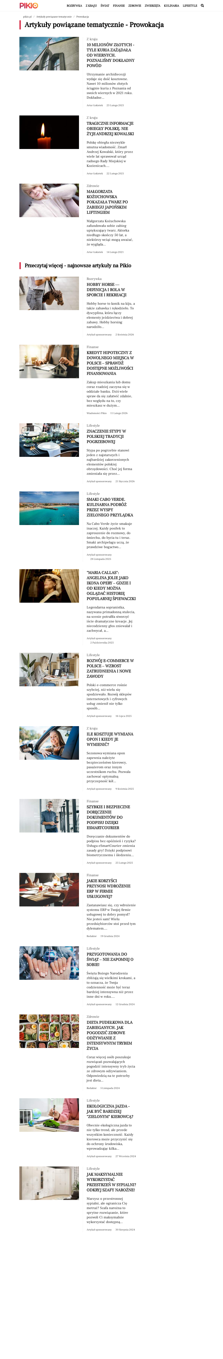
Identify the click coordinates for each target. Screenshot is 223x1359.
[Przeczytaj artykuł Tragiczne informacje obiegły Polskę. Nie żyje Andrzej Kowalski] (78, 145)
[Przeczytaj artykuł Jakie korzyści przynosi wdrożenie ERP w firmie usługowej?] (78, 906)
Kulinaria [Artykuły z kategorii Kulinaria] (171, 6)
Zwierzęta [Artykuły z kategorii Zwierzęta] (152, 6)
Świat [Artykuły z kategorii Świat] (105, 6)
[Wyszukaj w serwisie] (202, 6)
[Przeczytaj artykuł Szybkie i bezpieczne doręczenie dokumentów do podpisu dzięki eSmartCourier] (78, 832)
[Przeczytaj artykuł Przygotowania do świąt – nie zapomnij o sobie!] (78, 976)
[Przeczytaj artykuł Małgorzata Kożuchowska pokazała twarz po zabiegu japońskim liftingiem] (78, 219)
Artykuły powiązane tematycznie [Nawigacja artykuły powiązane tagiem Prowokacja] (54, 16)
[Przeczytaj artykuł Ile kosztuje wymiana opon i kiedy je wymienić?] (78, 759)
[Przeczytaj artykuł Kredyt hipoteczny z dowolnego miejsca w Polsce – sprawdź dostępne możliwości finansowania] (78, 380)
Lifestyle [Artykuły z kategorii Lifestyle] (190, 6)
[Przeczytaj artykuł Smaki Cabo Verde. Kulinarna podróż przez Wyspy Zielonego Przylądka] (78, 526)
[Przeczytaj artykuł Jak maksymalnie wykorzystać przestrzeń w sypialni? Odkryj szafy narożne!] (78, 1199)
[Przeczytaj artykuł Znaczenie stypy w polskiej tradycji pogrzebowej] (78, 453)
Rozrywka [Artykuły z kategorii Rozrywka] (74, 6)
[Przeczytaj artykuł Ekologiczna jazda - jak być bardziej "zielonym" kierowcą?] (78, 1128)
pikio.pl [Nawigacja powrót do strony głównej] (27, 16)
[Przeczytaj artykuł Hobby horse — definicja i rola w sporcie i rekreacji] (78, 307)
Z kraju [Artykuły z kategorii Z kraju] (91, 6)
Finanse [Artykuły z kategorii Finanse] (119, 6)
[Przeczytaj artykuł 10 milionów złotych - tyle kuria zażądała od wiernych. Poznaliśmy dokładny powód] (78, 72)
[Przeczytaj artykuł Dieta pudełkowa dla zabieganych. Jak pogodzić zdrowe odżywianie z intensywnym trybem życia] (78, 1052)
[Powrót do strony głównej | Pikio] (28, 5)
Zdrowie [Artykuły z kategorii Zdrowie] (134, 6)
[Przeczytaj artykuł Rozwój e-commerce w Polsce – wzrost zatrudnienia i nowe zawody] (78, 686)
